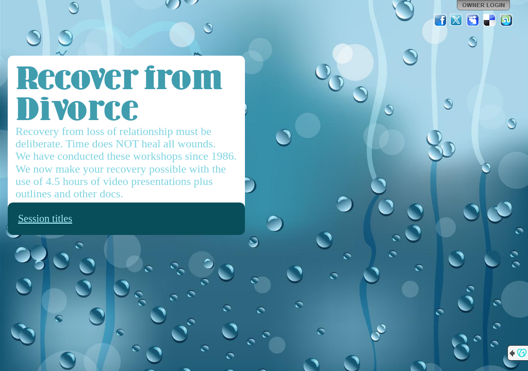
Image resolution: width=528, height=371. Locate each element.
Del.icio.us (490, 20)
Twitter (457, 20)
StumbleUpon (506, 20)
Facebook (440, 20)
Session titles (45, 218)
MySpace (473, 20)
